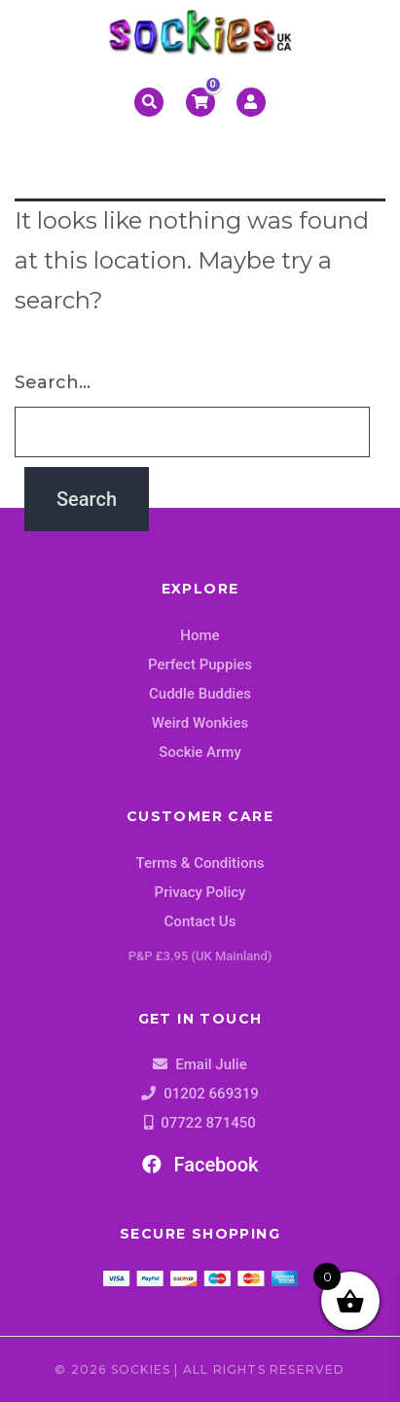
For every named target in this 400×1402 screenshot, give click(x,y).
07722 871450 (208, 1123)
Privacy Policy (200, 892)
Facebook (200, 1164)
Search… (53, 382)
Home (199, 635)
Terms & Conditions (200, 863)
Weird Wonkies (200, 723)
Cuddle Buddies (200, 693)
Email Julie (210, 1064)
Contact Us (200, 921)
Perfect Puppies (200, 664)
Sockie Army (200, 752)
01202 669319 (211, 1093)
